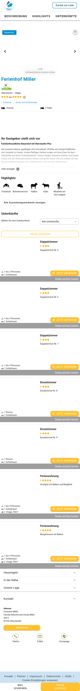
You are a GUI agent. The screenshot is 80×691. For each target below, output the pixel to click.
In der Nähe (40, 573)
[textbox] (40, 154)
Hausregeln (40, 565)
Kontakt (40, 591)
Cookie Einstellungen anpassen (40, 673)
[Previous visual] (5, 51)
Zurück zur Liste (65, 5)
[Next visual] (75, 51)
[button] (59, 214)
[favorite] (75, 31)
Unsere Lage (40, 580)
